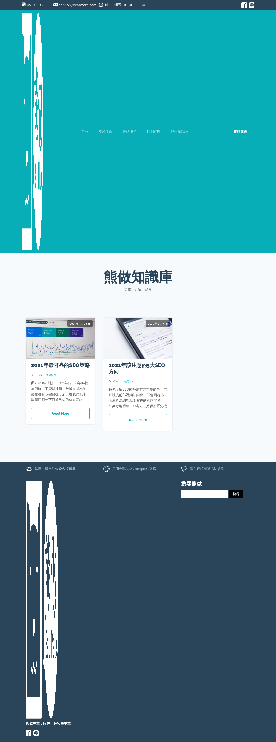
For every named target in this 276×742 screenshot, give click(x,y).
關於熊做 (105, 131)
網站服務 (129, 131)
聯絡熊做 (240, 131)
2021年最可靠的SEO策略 (60, 365)
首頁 (84, 131)
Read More (60, 413)
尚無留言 (51, 374)
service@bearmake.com (77, 5)
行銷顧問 (154, 131)
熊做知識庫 (179, 131)
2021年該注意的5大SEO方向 (137, 368)
